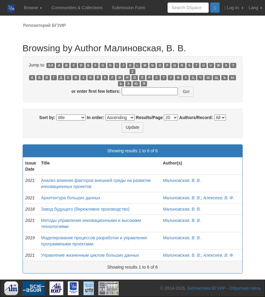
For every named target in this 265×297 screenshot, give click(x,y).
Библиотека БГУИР (206, 288)
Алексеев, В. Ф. (218, 197)
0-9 (50, 65)
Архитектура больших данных (70, 197)
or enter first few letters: (96, 91)
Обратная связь (245, 288)
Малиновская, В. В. (182, 180)
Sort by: (47, 117)
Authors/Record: (196, 117)
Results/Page (149, 117)
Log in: (234, 7)
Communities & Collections (77, 7)
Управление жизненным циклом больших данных (90, 255)
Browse (33, 7)
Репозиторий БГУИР (44, 25)
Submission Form (128, 7)
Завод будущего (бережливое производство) (85, 209)
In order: (95, 117)
